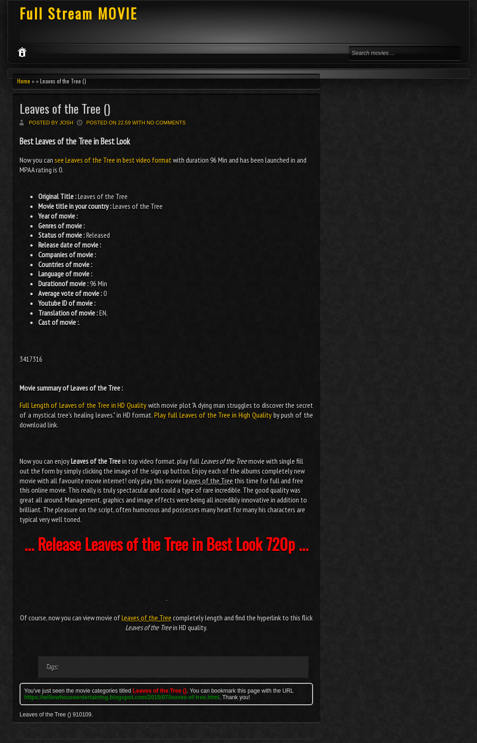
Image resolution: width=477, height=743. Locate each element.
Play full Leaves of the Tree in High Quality (212, 415)
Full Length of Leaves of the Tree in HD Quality (83, 405)
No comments (166, 122)
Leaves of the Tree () (65, 108)
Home (23, 81)
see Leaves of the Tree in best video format (113, 160)
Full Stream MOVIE (78, 13)
